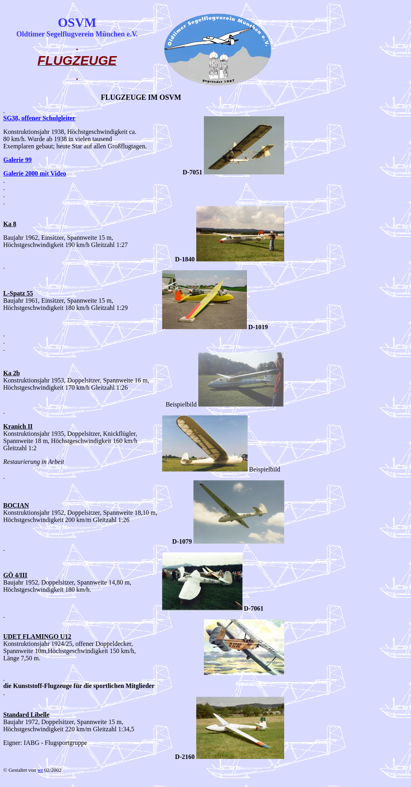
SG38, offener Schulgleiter (39, 118)
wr (40, 770)
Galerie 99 (17, 159)
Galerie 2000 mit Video (34, 173)
